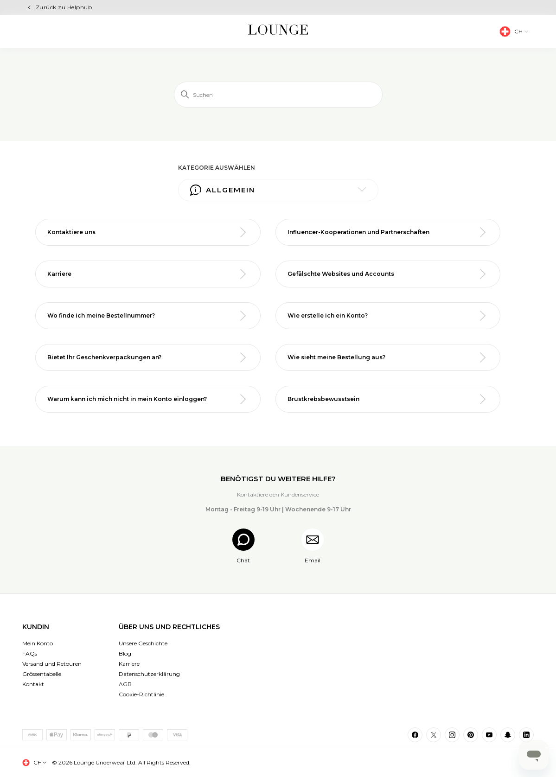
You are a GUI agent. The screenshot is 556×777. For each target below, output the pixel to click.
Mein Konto (37, 643)
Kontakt (33, 684)
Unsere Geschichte (143, 643)
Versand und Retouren (52, 663)
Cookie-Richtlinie (141, 694)
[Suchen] (278, 95)
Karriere (129, 663)
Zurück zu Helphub (64, 7)
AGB (125, 684)
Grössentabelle (41, 673)
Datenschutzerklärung (149, 673)
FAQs (29, 653)
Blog (125, 653)
